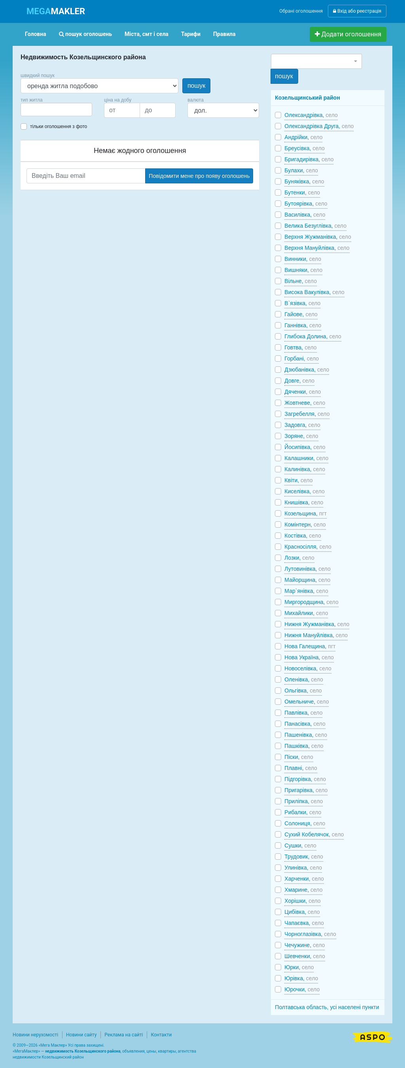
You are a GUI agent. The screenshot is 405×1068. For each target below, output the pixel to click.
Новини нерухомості (35, 1035)
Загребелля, (306, 414)
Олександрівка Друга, (319, 126)
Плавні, (300, 768)
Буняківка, (304, 181)
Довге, (299, 380)
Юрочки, (302, 989)
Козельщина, (305, 513)
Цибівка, (302, 912)
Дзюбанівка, (306, 369)
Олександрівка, (310, 115)
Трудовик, (303, 856)
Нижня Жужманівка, (316, 624)
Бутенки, (302, 192)
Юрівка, (301, 978)
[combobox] (56, 109)
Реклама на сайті (123, 1035)
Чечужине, (304, 945)
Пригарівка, (305, 790)
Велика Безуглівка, (315, 226)
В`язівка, (302, 303)
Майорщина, (307, 580)
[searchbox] (35, 109)
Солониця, (304, 823)
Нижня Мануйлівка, (316, 635)
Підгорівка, (305, 779)
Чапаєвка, (304, 923)
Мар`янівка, (306, 591)
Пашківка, (303, 746)
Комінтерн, (305, 524)
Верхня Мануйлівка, (316, 248)
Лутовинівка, (307, 569)
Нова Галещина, (309, 646)
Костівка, (302, 535)
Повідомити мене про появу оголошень (199, 176)
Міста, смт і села (146, 34)
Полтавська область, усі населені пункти (327, 1007)
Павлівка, (303, 712)
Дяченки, (302, 392)
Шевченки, (304, 956)
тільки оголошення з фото (58, 126)
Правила (224, 34)
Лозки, (299, 558)
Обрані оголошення (301, 11)
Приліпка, (303, 801)
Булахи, (301, 170)
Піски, (298, 757)
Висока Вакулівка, (314, 292)
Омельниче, (306, 701)
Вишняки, (303, 270)
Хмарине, (303, 890)
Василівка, (304, 214)
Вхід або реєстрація (357, 11)
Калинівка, (304, 469)
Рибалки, (302, 812)
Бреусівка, (304, 148)
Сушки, (300, 845)
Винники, (302, 259)
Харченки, (304, 879)
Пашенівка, (305, 735)
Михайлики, (306, 613)
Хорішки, (302, 901)
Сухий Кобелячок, (314, 834)
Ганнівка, (302, 325)
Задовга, (302, 425)
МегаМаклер (26, 1051)
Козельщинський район (307, 97)
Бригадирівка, (308, 159)
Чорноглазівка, (310, 934)
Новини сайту (81, 1035)
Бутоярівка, (305, 203)
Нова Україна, (308, 657)
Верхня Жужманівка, (317, 237)
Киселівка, (304, 491)
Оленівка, (303, 679)
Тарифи (191, 34)
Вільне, (300, 281)
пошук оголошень (85, 34)
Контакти (161, 1035)
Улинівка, (303, 867)
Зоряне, (301, 436)
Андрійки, (303, 137)
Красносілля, (307, 546)
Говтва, (300, 347)
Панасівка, (304, 724)
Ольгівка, (303, 690)
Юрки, (299, 967)
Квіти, (298, 480)
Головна (35, 34)
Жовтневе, (304, 403)
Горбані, (301, 358)
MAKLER (55, 11)
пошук (196, 85)
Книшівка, (303, 502)
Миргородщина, (311, 602)
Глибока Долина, (312, 336)
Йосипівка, (304, 447)
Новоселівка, (307, 668)
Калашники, (306, 458)
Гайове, (300, 314)
